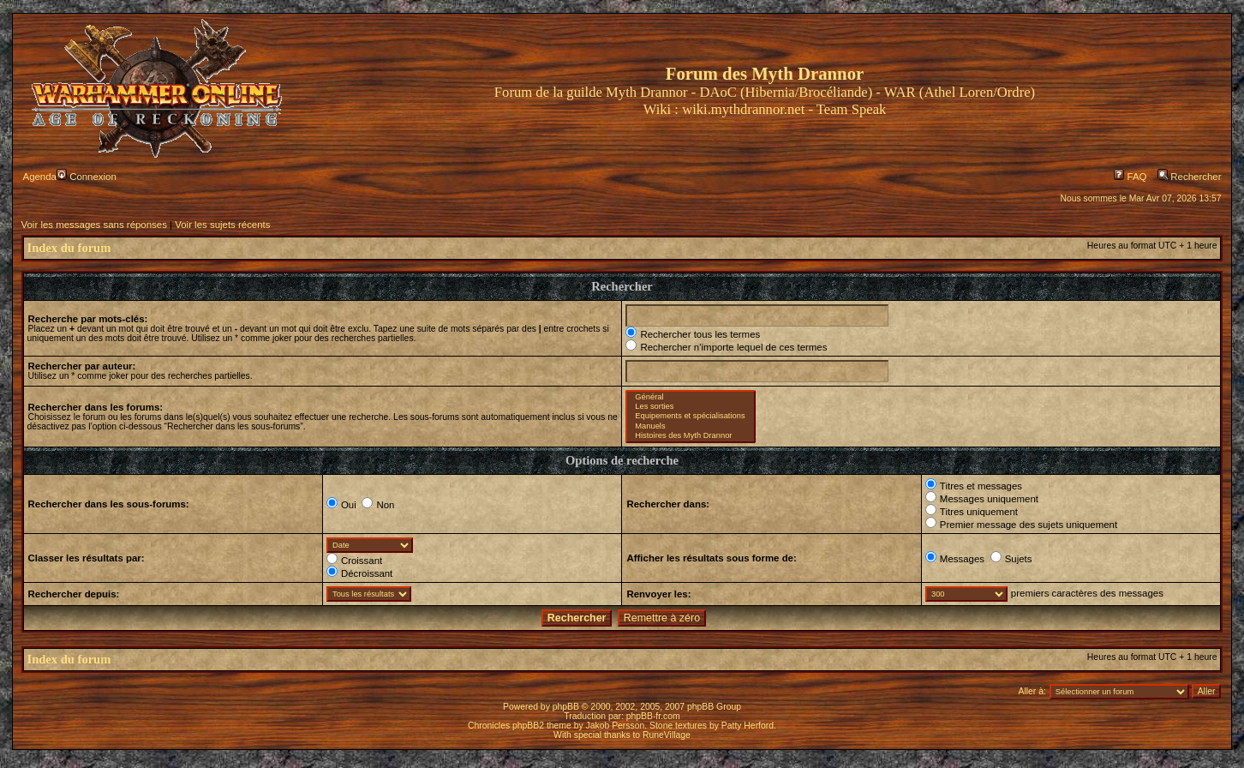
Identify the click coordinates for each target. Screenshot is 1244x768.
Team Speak (851, 109)
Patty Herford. (748, 725)
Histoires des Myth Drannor (690, 436)
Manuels (690, 426)
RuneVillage (667, 735)
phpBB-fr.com (653, 716)
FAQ (1130, 176)
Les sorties (690, 406)
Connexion (87, 176)
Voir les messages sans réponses (94, 224)
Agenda (40, 176)
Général (690, 397)
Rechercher (1189, 176)
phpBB (566, 706)
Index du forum (69, 248)
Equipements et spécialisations (690, 416)
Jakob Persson (615, 725)
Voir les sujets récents (222, 224)
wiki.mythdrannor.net (743, 109)
